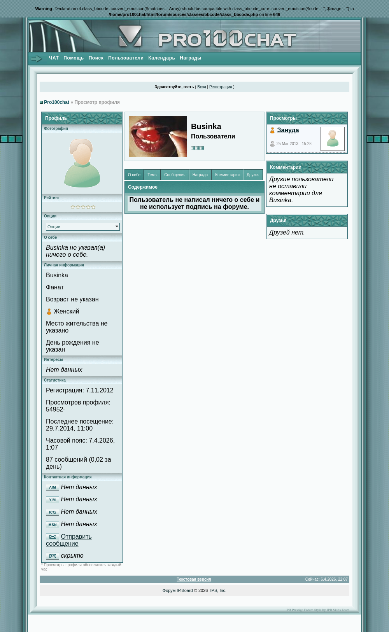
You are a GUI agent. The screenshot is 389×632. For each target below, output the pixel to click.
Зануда (288, 130)
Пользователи (126, 58)
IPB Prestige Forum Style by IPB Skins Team (317, 610)
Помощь (73, 58)
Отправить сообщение (69, 540)
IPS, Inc (218, 590)
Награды (191, 58)
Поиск (96, 58)
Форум (169, 590)
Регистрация (220, 87)
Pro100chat (56, 102)
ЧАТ (54, 58)
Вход (201, 87)
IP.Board (185, 590)
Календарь (161, 58)
